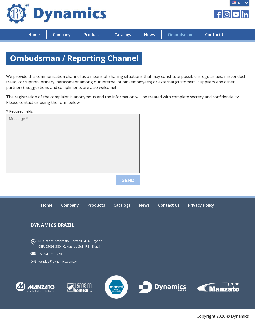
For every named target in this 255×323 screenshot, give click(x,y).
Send (127, 180)
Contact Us (216, 34)
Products (92, 34)
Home (34, 34)
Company (62, 34)
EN (236, 3)
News (149, 34)
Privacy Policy (201, 205)
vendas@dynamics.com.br (57, 261)
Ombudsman (180, 34)
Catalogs (122, 34)
